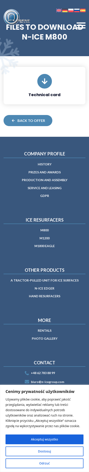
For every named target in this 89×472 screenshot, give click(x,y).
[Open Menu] (81, 25)
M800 (44, 230)
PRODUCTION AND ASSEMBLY (44, 180)
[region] (44, 428)
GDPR (44, 196)
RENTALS (44, 330)
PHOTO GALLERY (44, 338)
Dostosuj (44, 451)
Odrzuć (44, 463)
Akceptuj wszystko (44, 439)
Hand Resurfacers (44, 296)
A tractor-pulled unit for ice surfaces (45, 280)
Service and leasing (45, 188)
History (44, 164)
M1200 (44, 238)
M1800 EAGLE (44, 246)
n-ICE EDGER (44, 288)
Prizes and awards (44, 172)
